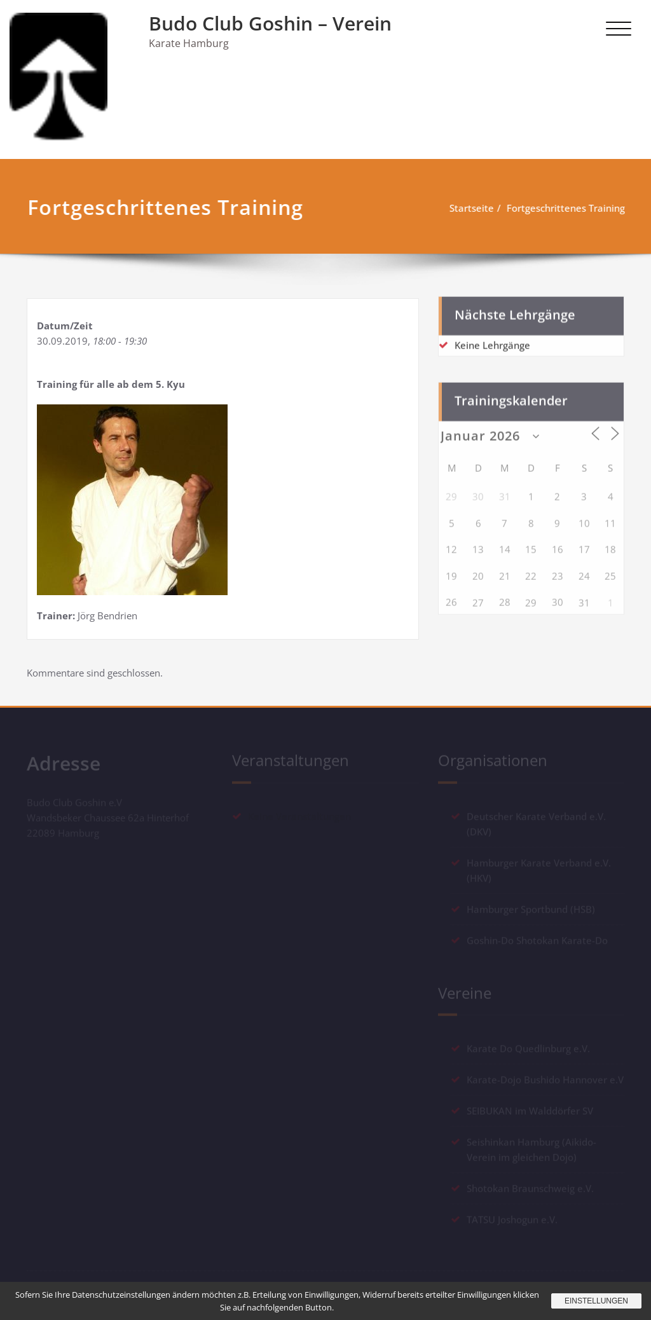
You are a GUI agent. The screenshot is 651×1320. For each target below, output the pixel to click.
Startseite (470, 208)
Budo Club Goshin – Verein (270, 23)
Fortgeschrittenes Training (564, 208)
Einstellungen (596, 1300)
